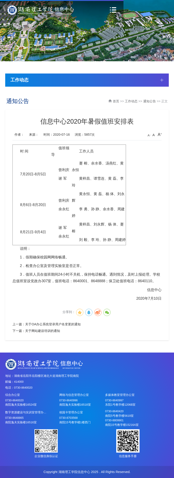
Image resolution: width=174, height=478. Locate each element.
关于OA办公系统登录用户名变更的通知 (53, 324)
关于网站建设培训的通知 (42, 331)
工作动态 (131, 101)
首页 (116, 101)
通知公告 (149, 101)
